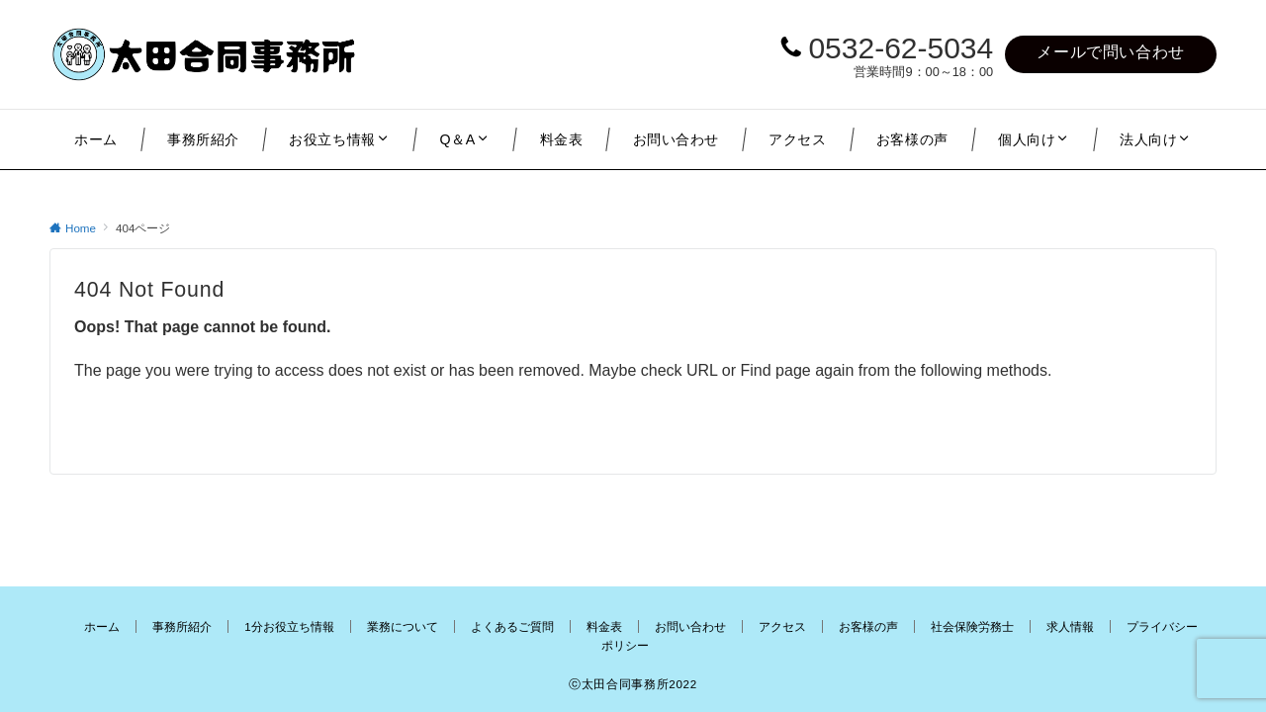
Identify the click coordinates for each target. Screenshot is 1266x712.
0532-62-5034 (900, 48)
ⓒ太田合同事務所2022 (633, 683)
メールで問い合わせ (1111, 52)
